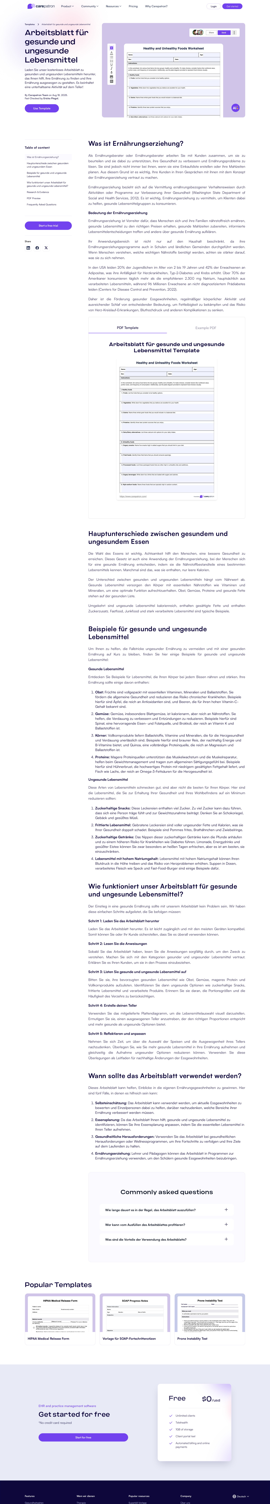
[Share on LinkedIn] (28, 248)
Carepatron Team (38, 95)
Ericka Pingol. (51, 98)
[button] (238, 1496)
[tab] (128, 328)
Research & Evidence (38, 192)
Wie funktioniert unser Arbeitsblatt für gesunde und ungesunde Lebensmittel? (47, 184)
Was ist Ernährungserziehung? (43, 157)
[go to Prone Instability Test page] (210, 1313)
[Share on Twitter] (46, 248)
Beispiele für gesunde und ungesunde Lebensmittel (46, 174)
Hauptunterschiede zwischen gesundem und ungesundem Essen (48, 165)
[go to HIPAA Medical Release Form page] (60, 1313)
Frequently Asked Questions (41, 204)
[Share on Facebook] (37, 248)
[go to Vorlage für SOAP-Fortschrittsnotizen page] (135, 1313)
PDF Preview (33, 198)
